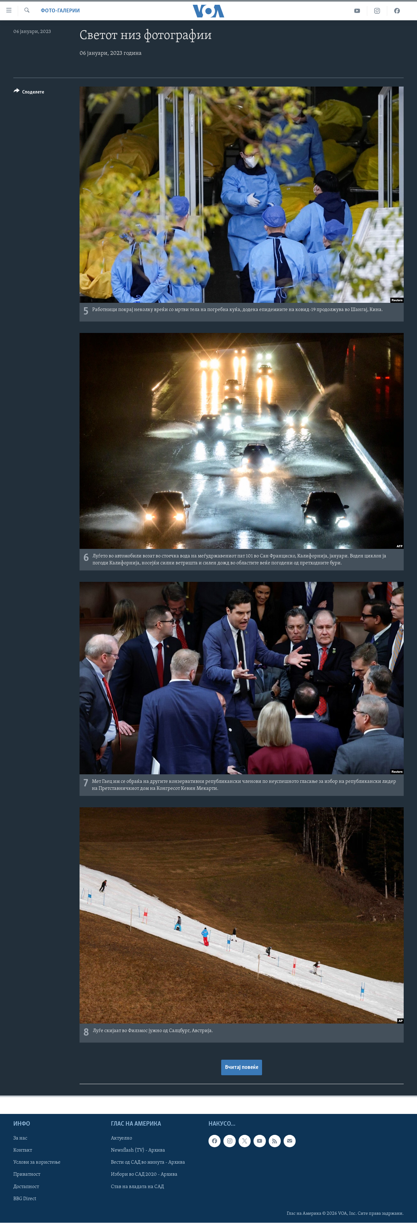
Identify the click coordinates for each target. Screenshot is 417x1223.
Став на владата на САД (137, 1186)
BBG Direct (24, 1198)
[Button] (29, 93)
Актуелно (121, 1138)
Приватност (26, 1174)
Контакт (22, 1150)
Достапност (26, 1186)
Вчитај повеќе (241, 1067)
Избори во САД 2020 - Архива (144, 1174)
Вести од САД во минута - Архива (148, 1162)
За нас (20, 1138)
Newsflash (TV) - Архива (138, 1150)
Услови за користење (37, 1162)
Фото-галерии (60, 11)
